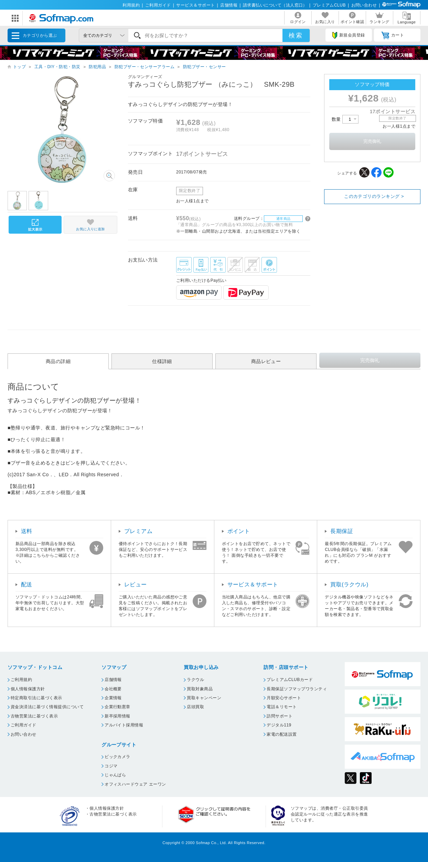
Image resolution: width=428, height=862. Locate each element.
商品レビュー (266, 361)
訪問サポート (279, 716)
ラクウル (195, 679)
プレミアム (138, 531)
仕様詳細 (162, 361)
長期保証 (341, 531)
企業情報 (113, 697)
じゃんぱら (115, 775)
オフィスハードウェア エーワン (135, 784)
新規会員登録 (348, 35)
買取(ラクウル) (349, 584)
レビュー (135, 584)
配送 (26, 584)
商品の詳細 (58, 361)
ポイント (238, 531)
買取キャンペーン (204, 697)
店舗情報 (228, 5)
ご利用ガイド (158, 5)
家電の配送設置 (282, 734)
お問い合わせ (364, 5)
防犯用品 (97, 66)
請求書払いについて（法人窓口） (275, 5)
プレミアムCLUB (329, 5)
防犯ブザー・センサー (204, 66)
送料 (26, 531)
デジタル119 (279, 725)
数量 (345, 119)
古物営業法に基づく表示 (34, 716)
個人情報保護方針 (28, 689)
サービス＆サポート (195, 5)
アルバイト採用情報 (124, 725)
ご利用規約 (21, 679)
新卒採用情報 (117, 716)
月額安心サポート (284, 697)
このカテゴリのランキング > (374, 196)
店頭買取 (195, 706)
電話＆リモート (282, 706)
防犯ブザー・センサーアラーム (145, 66)
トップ (19, 66)
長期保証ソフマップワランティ (297, 689)
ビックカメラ (117, 756)
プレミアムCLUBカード (290, 679)
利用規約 (131, 5)
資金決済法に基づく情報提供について (47, 706)
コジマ (111, 766)
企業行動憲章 (117, 706)
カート (393, 35)
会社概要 (113, 689)
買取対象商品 (200, 689)
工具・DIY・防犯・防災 (57, 66)
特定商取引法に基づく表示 (36, 697)
